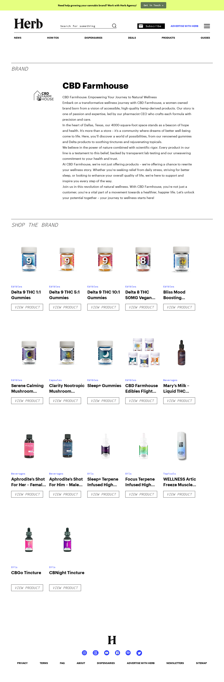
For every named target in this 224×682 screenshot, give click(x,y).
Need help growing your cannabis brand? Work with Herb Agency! (97, 5)
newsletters (175, 663)
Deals (132, 37)
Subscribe (150, 26)
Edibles (16, 286)
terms (44, 663)
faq (62, 663)
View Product (27, 307)
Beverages (170, 380)
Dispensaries (93, 37)
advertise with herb (184, 26)
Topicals (169, 473)
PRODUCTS (168, 37)
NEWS (17, 37)
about (81, 663)
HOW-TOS (53, 37)
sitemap (201, 663)
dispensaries (106, 663)
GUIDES (205, 37)
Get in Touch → (153, 5)
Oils (90, 473)
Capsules (55, 380)
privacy (22, 663)
